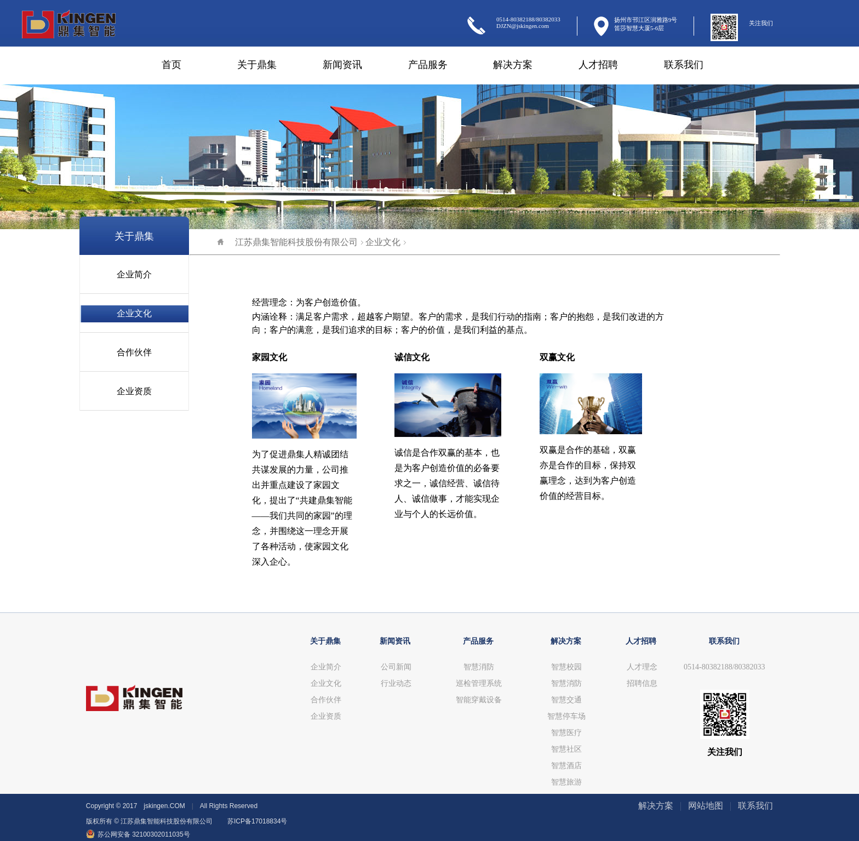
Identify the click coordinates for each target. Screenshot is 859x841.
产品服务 (428, 64)
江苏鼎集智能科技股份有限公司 (287, 242)
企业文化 (134, 313)
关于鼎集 (257, 64)
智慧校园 (566, 667)
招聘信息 (642, 683)
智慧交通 (566, 700)
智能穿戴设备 (479, 700)
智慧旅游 (566, 782)
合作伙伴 (134, 352)
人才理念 (642, 667)
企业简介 (134, 274)
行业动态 (396, 683)
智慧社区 (566, 749)
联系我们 (683, 64)
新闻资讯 (342, 64)
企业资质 (134, 391)
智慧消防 (478, 667)
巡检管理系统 (479, 683)
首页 (171, 64)
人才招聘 (598, 64)
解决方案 (512, 64)
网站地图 (705, 805)
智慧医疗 (566, 733)
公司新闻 (396, 667)
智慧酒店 (566, 766)
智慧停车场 (566, 716)
